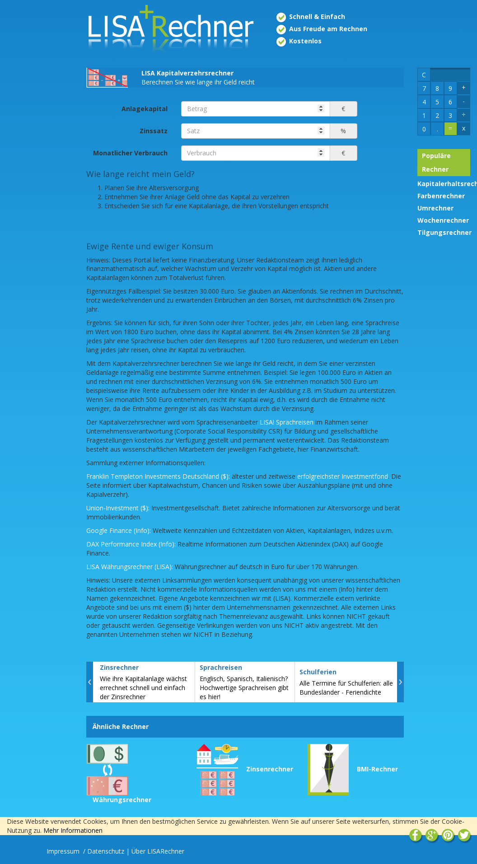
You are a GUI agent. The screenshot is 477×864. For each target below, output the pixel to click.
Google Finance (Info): (118, 530)
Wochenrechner (443, 220)
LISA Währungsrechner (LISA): (129, 566)
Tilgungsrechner (444, 232)
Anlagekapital (145, 108)
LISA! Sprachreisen (286, 422)
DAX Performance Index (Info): (131, 544)
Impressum (64, 851)
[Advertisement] (38, 148)
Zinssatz (154, 130)
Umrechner (435, 208)
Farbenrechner (441, 195)
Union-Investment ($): (118, 508)
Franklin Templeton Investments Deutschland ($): (158, 476)
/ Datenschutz (103, 851)
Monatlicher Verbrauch (130, 153)
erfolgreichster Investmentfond (342, 476)
